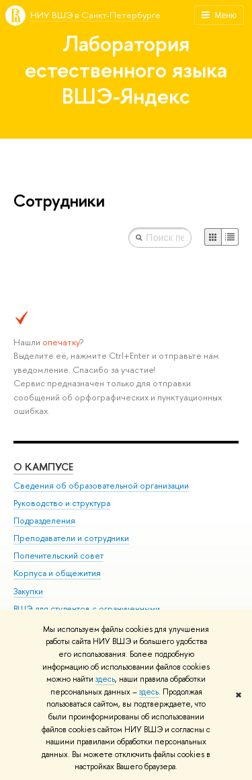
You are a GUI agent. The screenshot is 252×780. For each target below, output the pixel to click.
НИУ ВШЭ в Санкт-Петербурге (95, 15)
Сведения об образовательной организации (101, 485)
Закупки (28, 591)
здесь (105, 679)
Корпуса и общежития (57, 573)
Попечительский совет (58, 555)
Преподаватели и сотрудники (71, 538)
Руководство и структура (61, 503)
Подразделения (44, 520)
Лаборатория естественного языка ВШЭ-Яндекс (126, 69)
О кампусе (43, 467)
